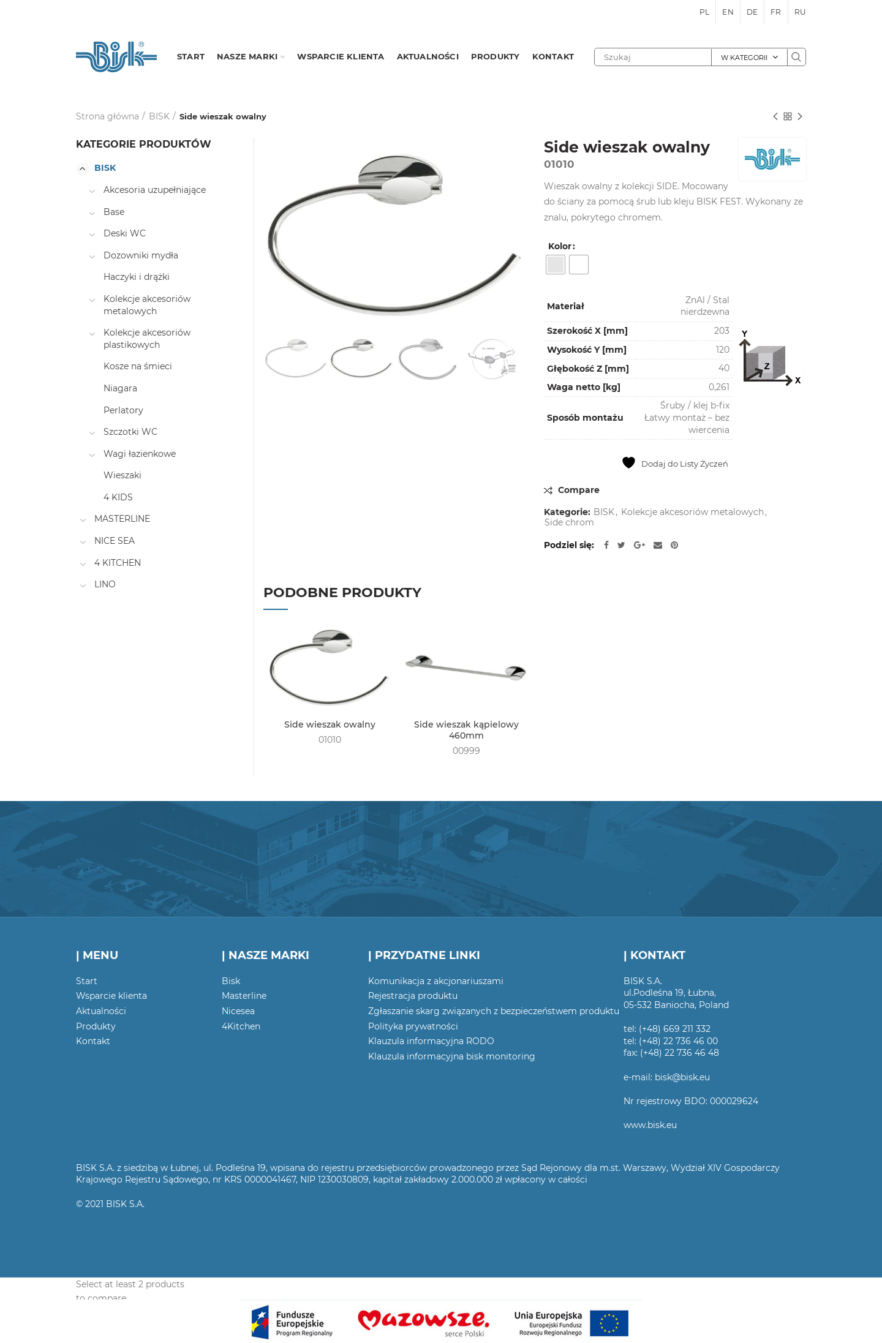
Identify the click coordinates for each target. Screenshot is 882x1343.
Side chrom (569, 522)
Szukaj (796, 57)
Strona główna (107, 116)
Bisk (231, 981)
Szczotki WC (130, 431)
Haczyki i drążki (137, 276)
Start (86, 981)
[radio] (555, 264)
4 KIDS (118, 497)
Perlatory (123, 410)
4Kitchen (241, 1026)
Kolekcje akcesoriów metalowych (692, 512)
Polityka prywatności (413, 1026)
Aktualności (101, 1011)
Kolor (559, 246)
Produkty (96, 1026)
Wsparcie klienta (111, 996)
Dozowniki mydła (141, 255)
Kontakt (93, 1041)
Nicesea (238, 1011)
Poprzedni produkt (775, 117)
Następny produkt (800, 117)
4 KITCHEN (117, 562)
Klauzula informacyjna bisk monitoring (451, 1056)
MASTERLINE (122, 518)
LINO (105, 584)
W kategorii (744, 57)
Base (114, 211)
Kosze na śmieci (138, 366)
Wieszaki (122, 475)
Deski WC (125, 233)
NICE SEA (114, 540)
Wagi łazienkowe (140, 453)
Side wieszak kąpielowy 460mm (466, 730)
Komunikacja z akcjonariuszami (435, 981)
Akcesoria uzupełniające (155, 189)
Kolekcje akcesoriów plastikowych (147, 338)
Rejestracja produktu (413, 996)
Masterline (244, 996)
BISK (159, 116)
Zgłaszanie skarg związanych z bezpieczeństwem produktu (493, 1011)
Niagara (120, 388)
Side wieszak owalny (329, 724)
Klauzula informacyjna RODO (431, 1041)
